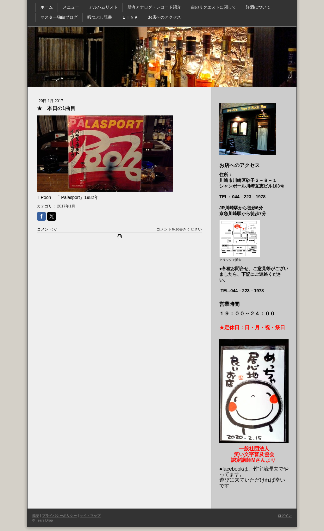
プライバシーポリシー (59, 515)
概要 (35, 515)
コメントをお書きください (179, 229)
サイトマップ (90, 515)
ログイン (285, 515)
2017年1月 (66, 206)
